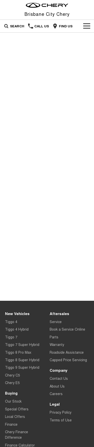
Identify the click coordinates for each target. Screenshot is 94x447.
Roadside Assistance (67, 352)
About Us (57, 386)
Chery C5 (12, 375)
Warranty (57, 344)
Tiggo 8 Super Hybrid (22, 359)
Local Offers (15, 416)
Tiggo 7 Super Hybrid (22, 344)
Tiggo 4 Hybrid (17, 329)
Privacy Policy (60, 412)
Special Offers (17, 408)
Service (56, 321)
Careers (56, 393)
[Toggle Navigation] (86, 26)
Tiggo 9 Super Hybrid (22, 367)
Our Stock (13, 401)
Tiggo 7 (11, 336)
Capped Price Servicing (68, 359)
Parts (54, 336)
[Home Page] (47, 5)
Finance (11, 424)
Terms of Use (61, 419)
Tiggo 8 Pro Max (18, 352)
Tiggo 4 (11, 321)
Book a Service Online (67, 329)
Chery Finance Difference (16, 434)
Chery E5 (12, 382)
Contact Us (59, 378)
